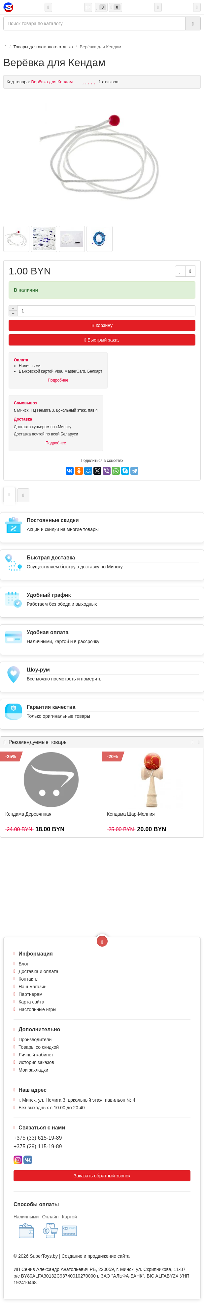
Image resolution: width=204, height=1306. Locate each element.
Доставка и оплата (38, 971)
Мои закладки (33, 1070)
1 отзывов (109, 81)
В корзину (102, 325)
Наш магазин (32, 986)
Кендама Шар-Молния (131, 814)
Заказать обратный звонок (102, 1175)
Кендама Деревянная (28, 814)
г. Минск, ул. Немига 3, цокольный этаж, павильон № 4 (76, 1100)
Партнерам (30, 994)
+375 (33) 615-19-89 (38, 1138)
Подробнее (58, 380)
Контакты (28, 979)
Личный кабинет (35, 1054)
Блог (23, 963)
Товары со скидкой (38, 1047)
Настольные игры (37, 1009)
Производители (34, 1039)
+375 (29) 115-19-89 (38, 1146)
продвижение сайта (108, 1256)
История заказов (36, 1062)
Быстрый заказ (102, 340)
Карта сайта (31, 1001)
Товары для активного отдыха (43, 46)
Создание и (74, 1256)
